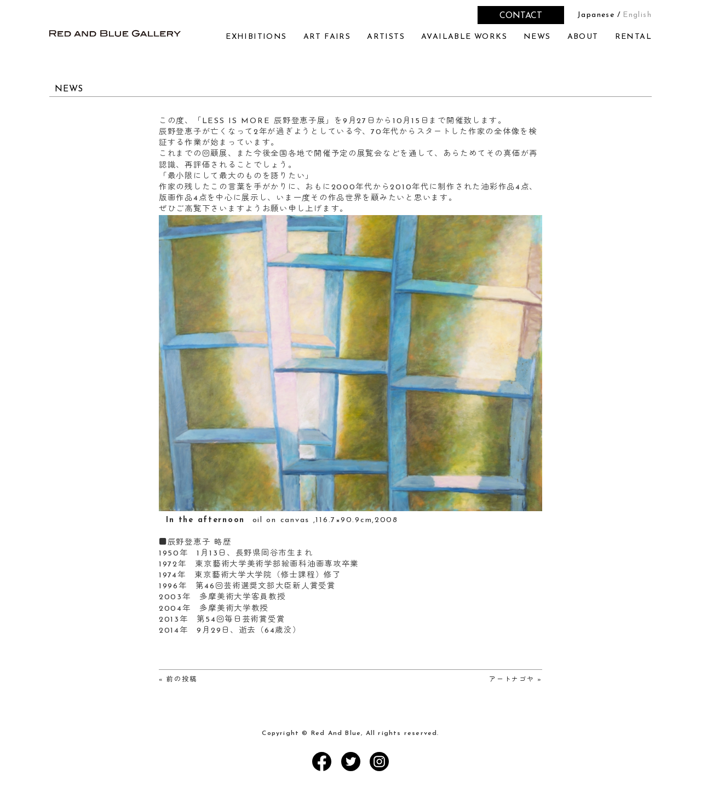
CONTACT (520, 15)
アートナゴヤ (511, 679)
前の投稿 (181, 679)
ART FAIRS (327, 37)
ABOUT (583, 37)
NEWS (537, 37)
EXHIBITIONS (256, 37)
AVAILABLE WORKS (464, 37)
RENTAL (633, 37)
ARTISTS (386, 37)
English (637, 15)
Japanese (595, 15)
